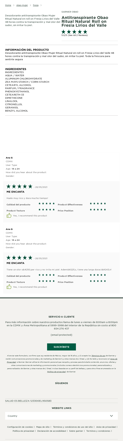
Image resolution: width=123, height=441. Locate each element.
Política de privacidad (56, 372)
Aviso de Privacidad (106, 427)
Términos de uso (98, 355)
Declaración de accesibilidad (51, 431)
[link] (90, 33)
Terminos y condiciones (98, 431)
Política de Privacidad (23, 431)
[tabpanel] (61, 54)
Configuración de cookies (20, 427)
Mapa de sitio (42, 427)
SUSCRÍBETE (61, 346)
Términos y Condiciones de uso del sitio (73, 427)
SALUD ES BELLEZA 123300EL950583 (28, 400)
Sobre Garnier (76, 431)
